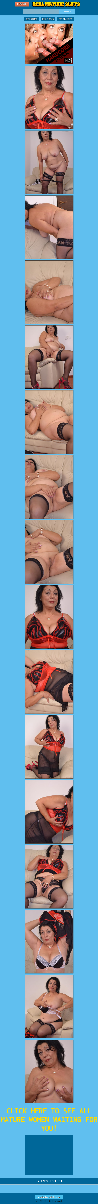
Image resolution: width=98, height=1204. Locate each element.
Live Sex (21, 4)
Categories (31, 19)
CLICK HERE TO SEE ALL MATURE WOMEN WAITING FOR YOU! (49, 1119)
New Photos (48, 19)
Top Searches (65, 19)
